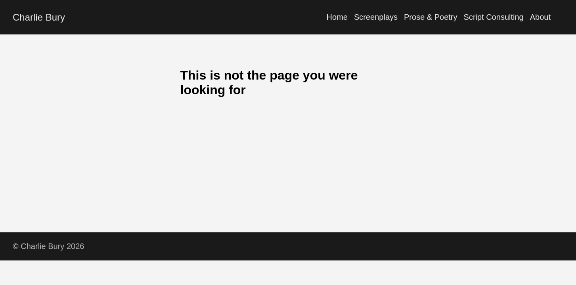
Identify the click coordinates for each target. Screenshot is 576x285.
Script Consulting (494, 17)
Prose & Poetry (430, 17)
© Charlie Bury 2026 (48, 246)
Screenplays (376, 17)
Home (337, 17)
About (540, 17)
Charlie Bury (39, 17)
